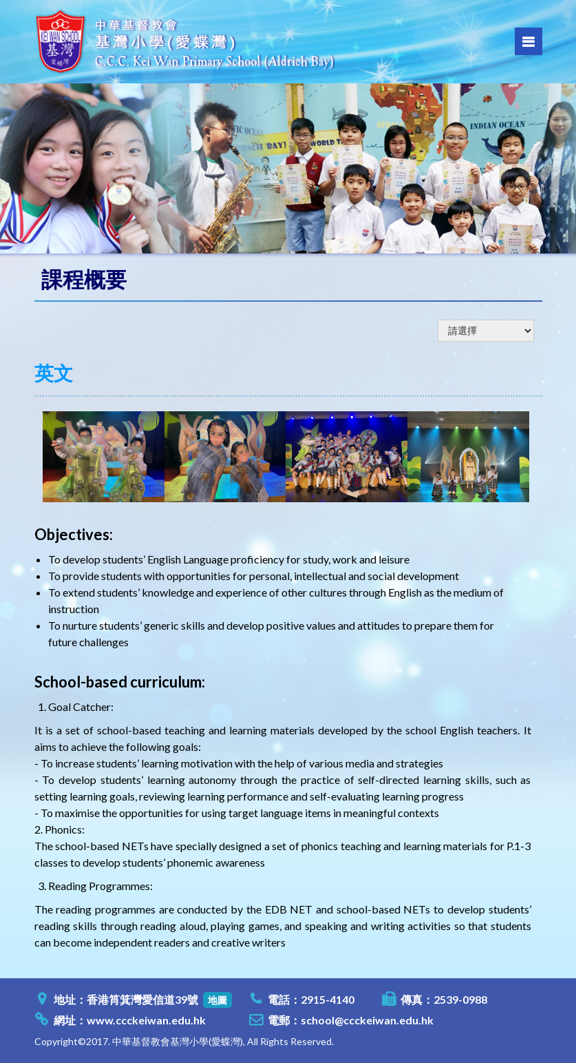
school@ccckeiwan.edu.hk (367, 1019)
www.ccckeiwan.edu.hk (146, 1019)
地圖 (217, 1000)
